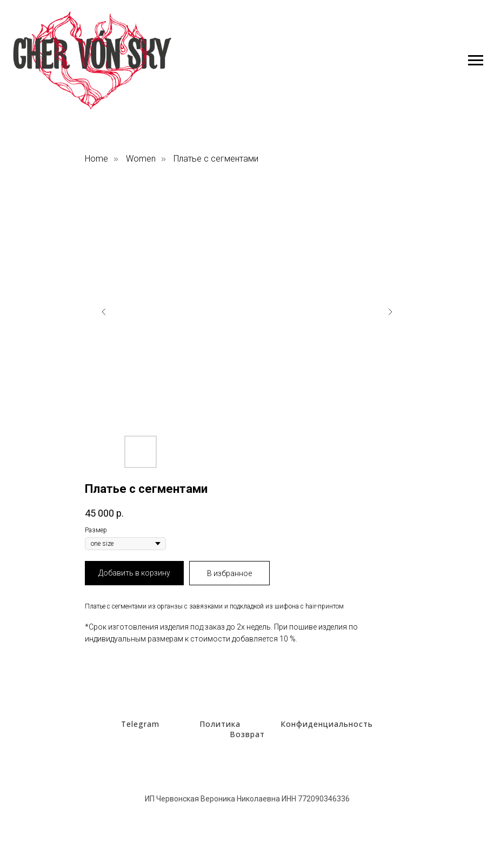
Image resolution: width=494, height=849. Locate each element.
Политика (220, 724)
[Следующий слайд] (390, 312)
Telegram (140, 724)
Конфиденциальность (327, 724)
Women (141, 158)
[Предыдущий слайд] (104, 312)
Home (96, 158)
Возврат (247, 734)
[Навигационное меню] (475, 60)
